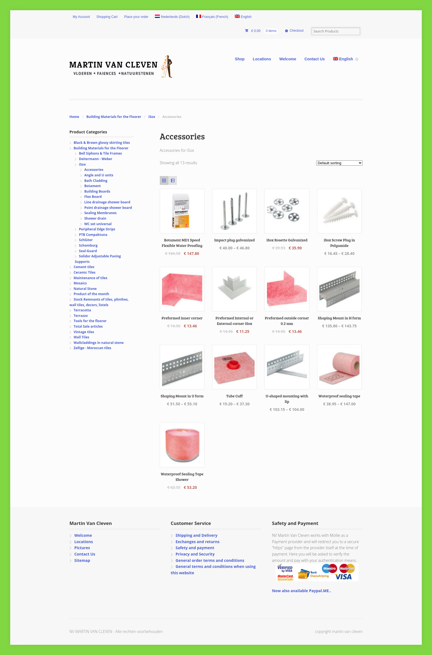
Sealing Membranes (100, 213)
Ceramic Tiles (84, 272)
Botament (92, 186)
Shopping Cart (107, 17)
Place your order (136, 17)
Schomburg (88, 245)
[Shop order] (339, 163)
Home (74, 116)
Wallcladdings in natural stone (99, 342)
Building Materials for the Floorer (113, 116)
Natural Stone (85, 288)
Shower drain (95, 218)
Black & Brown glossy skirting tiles (102, 142)
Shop (240, 59)
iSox (151, 116)
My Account (81, 17)
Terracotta (82, 310)
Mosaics (80, 283)
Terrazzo (81, 315)
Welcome (287, 59)
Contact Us (314, 59)
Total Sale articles (88, 326)
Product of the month (91, 294)
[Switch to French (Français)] (212, 17)
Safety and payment (194, 547)
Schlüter (86, 240)
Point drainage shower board (108, 207)
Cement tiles (84, 267)
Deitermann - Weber (95, 159)
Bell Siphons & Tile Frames (100, 153)
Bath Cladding (95, 180)
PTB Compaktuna (93, 234)
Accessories (93, 169)
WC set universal (98, 224)
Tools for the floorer (90, 321)
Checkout (297, 31)
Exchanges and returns (197, 541)
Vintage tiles (84, 332)
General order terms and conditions (209, 560)
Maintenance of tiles (90, 278)
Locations (262, 59)
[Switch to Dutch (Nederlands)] (172, 17)
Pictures (82, 547)
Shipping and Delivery (196, 535)
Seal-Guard (88, 251)
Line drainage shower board (107, 202)
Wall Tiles (81, 337)
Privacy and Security (195, 554)
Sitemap (82, 560)
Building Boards (97, 191)
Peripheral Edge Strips (97, 229)
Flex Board (93, 196)
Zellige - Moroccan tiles (92, 348)
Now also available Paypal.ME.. (301, 590)
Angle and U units (98, 175)
